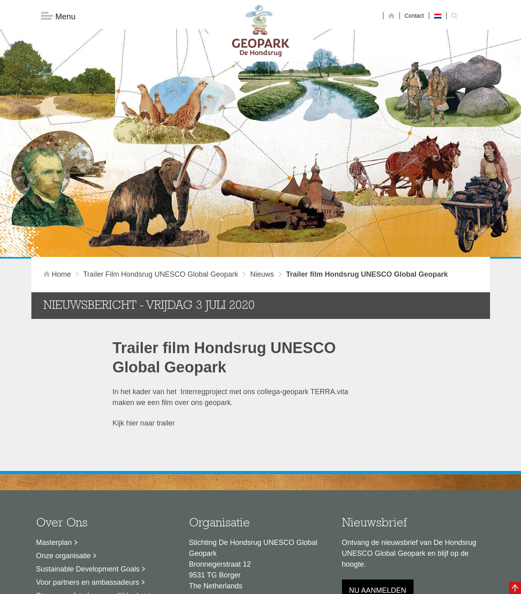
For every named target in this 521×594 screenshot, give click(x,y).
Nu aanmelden (377, 495)
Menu (58, 16)
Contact (414, 15)
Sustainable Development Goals (88, 474)
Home (58, 179)
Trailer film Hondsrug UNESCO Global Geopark (160, 179)
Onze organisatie (63, 461)
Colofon (214, 584)
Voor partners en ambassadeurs (87, 487)
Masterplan (54, 448)
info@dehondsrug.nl (221, 520)
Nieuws (262, 179)
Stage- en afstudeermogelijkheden (91, 501)
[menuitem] (438, 15)
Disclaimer (184, 584)
